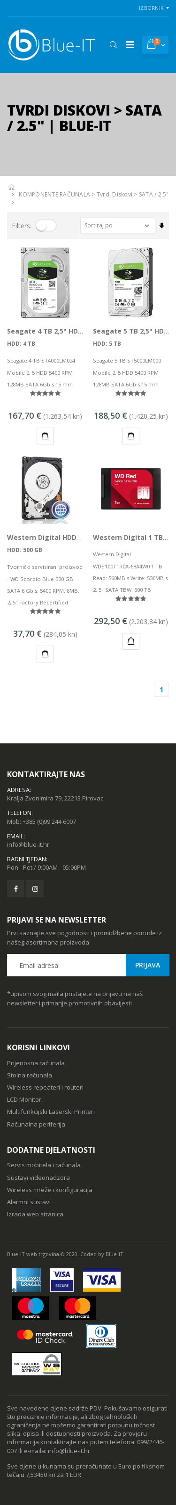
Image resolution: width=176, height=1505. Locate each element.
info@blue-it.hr (28, 844)
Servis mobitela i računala (44, 1165)
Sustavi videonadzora (38, 1177)
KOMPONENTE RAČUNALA (54, 194)
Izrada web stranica (35, 1214)
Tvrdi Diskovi (114, 194)
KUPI (47, 436)
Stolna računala (29, 1075)
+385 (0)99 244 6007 (49, 821)
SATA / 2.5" (154, 194)
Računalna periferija (36, 1124)
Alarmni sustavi (29, 1202)
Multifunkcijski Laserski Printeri (51, 1111)
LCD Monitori (25, 1099)
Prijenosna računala (36, 1063)
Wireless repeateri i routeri (45, 1087)
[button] (113, 45)
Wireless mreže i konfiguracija (49, 1189)
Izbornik (151, 7)
